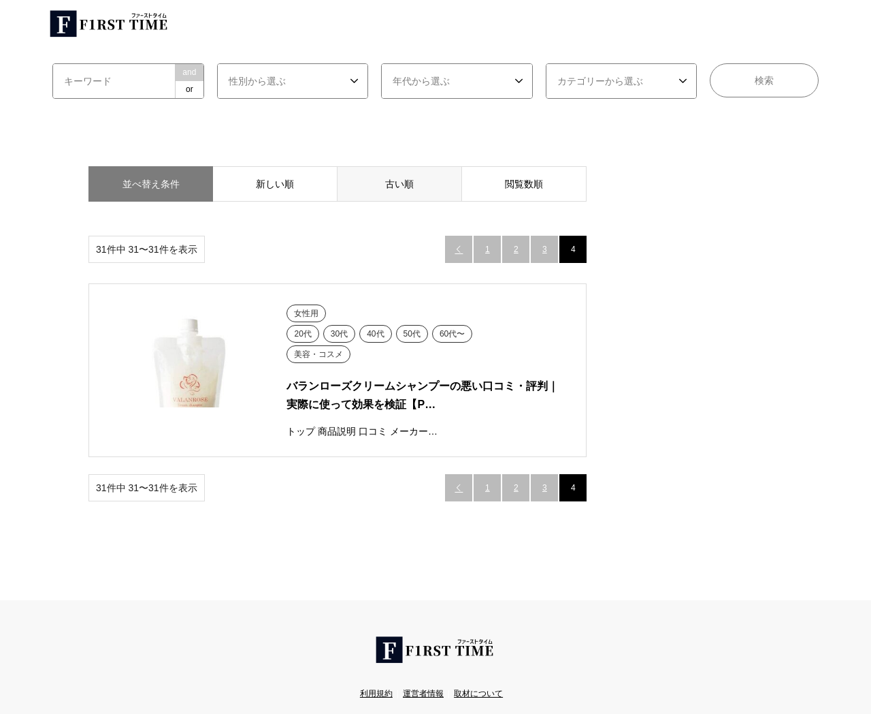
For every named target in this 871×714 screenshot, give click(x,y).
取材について (478, 693)
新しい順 (275, 183)
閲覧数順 (524, 183)
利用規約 (376, 693)
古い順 (399, 183)
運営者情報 (423, 693)
